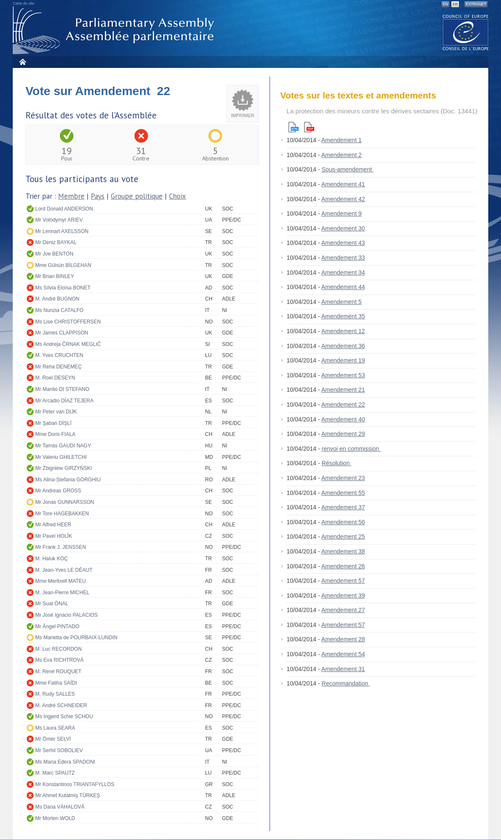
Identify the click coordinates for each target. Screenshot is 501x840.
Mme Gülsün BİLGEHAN (63, 265)
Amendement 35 (343, 316)
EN (445, 4)
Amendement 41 (343, 184)
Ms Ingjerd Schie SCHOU (64, 716)
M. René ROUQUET (58, 671)
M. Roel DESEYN (55, 378)
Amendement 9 (341, 213)
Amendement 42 (343, 199)
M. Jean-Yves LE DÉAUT (64, 570)
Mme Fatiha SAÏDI (56, 683)
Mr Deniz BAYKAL (55, 242)
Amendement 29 (343, 433)
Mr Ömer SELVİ (53, 739)
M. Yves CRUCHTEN (59, 355)
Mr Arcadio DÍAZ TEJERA (64, 401)
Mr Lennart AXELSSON (61, 231)
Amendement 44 (343, 287)
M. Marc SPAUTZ (55, 773)
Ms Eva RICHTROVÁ (59, 660)
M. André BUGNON (57, 299)
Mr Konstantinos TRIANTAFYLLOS (74, 784)
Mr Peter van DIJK (56, 412)
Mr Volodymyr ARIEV (59, 220)
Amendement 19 (343, 360)
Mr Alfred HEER (53, 525)
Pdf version (309, 127)
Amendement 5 (341, 301)
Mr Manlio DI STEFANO (62, 389)
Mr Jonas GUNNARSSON (64, 502)
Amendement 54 (343, 654)
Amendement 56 (343, 522)
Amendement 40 (343, 419)
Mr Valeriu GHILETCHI (61, 457)
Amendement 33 (343, 257)
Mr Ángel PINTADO (57, 626)
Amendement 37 (343, 507)
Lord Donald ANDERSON (64, 209)
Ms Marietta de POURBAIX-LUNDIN (76, 638)
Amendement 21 (343, 389)
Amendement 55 (343, 492)
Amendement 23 (343, 478)
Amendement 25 (343, 536)
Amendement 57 (343, 580)
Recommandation (346, 683)
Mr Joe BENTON (54, 254)
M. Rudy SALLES (55, 694)
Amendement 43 (343, 242)
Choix (177, 196)
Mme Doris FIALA (55, 434)
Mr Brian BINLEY (54, 276)
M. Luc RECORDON (58, 649)
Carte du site (23, 3)
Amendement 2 (341, 155)
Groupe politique (137, 196)
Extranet (476, 4)
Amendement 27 (343, 610)
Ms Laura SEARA (55, 728)
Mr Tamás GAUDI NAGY (63, 446)
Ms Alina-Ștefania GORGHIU (68, 480)
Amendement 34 (343, 272)
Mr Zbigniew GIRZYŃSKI (63, 468)
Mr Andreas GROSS (58, 491)
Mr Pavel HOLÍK (53, 536)
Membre (71, 196)
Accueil (22, 62)
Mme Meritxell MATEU (60, 581)
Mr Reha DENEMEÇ (58, 367)
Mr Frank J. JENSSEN (60, 547)
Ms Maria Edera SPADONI (65, 762)
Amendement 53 (343, 375)
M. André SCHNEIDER (61, 705)
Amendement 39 (343, 595)
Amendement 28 (343, 639)
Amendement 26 (343, 566)
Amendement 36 (343, 346)
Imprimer (242, 115)
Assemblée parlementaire (115, 30)
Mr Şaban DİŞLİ (53, 423)
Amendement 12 (343, 331)
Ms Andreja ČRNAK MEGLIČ (68, 344)
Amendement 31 (343, 669)
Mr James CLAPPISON (61, 333)
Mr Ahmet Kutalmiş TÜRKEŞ (67, 795)
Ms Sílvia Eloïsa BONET (62, 288)
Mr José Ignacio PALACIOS (66, 615)
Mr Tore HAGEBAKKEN (62, 514)
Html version (293, 127)
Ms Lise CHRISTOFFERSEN (68, 322)
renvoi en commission (351, 448)
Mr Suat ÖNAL (51, 604)
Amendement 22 (343, 404)
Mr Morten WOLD (55, 818)
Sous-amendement (348, 169)
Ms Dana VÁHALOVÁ (59, 807)
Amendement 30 (343, 228)
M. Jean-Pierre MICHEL (62, 593)
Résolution (337, 463)
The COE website (465, 32)
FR (455, 4)
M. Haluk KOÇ (51, 559)
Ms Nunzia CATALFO (59, 310)
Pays (97, 196)
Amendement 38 (343, 551)
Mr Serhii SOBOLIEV (59, 750)
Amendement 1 (341, 140)
